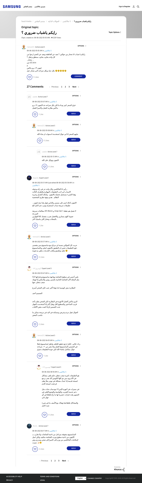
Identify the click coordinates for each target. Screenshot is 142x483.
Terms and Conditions (49, 477)
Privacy (9, 480)
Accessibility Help (14, 477)
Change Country (94, 478)
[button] (82, 46)
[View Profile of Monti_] (35, 426)
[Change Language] (80, 478)
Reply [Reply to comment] (73, 114)
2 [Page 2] (65, 87)
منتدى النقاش (27, 7)
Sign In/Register (124, 7)
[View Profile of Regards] (35, 178)
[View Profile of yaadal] (35, 97)
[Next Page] (75, 86)
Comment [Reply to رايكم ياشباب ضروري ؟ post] (78, 76)
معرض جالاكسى (39, 7)
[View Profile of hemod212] (30, 47)
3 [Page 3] (69, 87)
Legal (42, 480)
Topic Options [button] (114, 32)
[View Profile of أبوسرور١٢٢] (37, 268)
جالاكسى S (48, 51)
